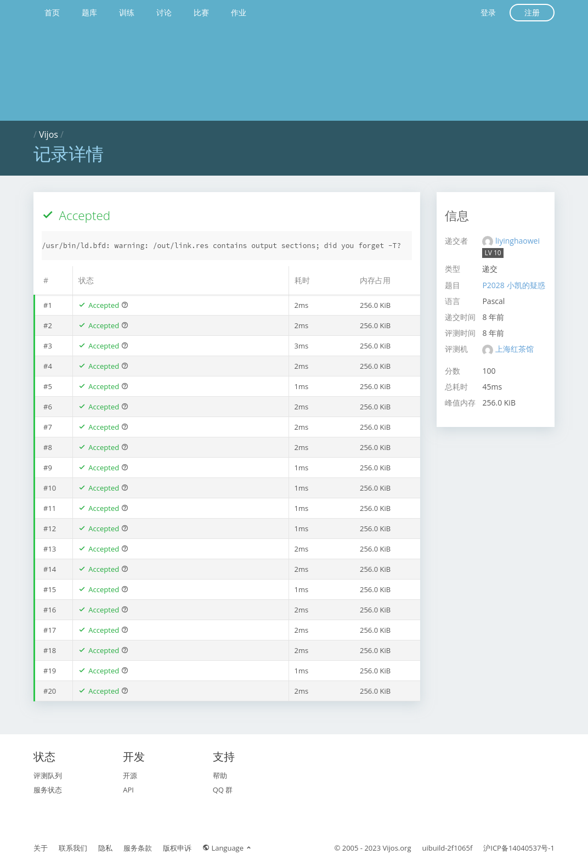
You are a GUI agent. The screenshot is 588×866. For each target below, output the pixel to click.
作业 (238, 12)
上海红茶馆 (514, 349)
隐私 (105, 848)
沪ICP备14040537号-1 (519, 848)
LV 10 (492, 252)
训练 (126, 12)
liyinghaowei (517, 240)
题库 (89, 12)
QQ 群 (223, 790)
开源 (130, 775)
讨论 (164, 12)
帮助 (220, 775)
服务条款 (137, 848)
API (128, 790)
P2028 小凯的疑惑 (513, 285)
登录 (488, 12)
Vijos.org (397, 848)
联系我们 (73, 848)
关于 (40, 848)
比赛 (201, 12)
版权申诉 (177, 848)
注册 (532, 12)
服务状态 (47, 790)
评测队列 (47, 775)
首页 (52, 12)
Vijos (48, 134)
